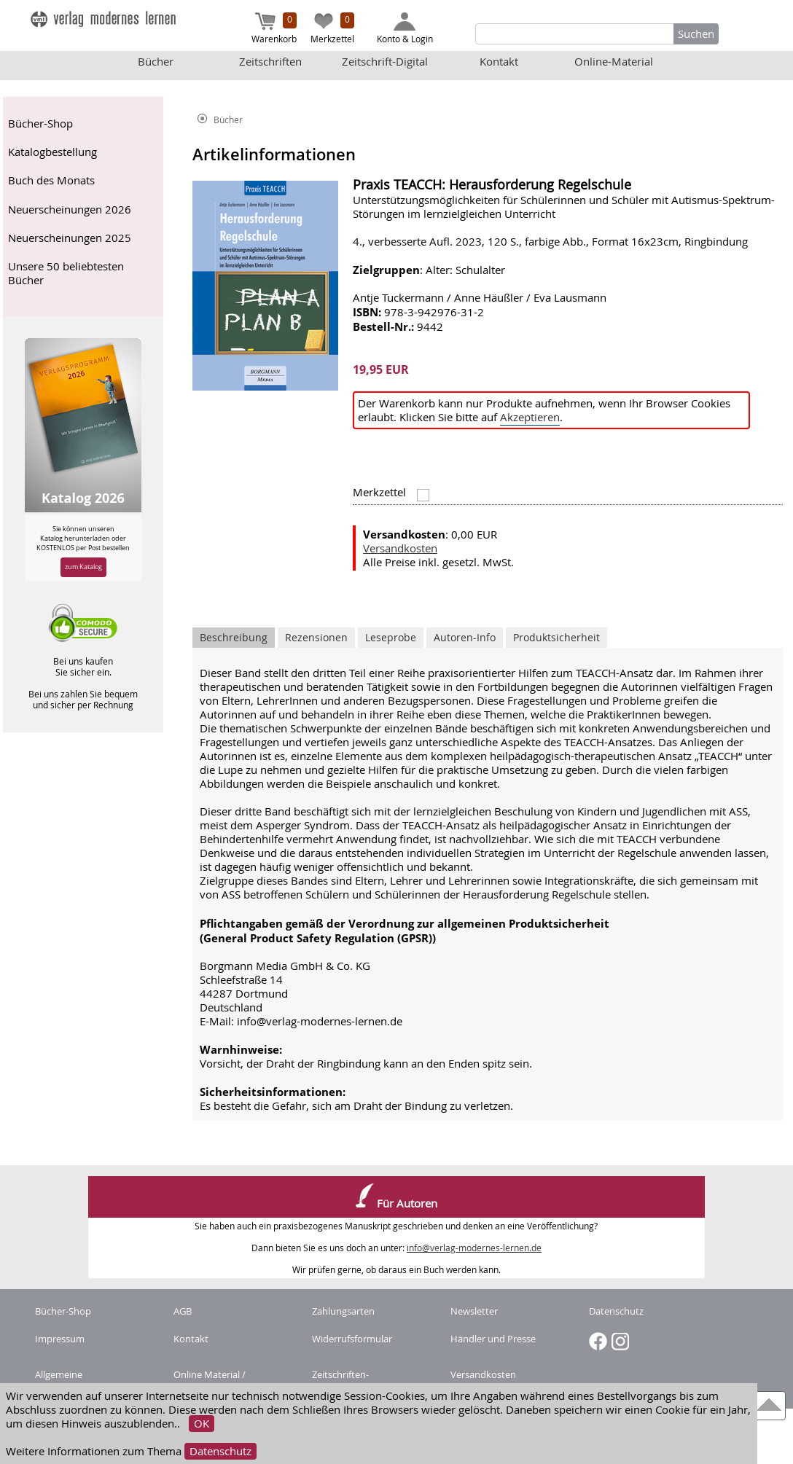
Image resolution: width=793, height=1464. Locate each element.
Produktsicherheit (556, 637)
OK (201, 1423)
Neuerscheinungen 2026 (69, 209)
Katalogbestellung (52, 152)
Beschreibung (233, 637)
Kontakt (499, 61)
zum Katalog (83, 566)
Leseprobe (390, 637)
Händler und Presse (493, 1338)
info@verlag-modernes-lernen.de (474, 1247)
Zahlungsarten (343, 1311)
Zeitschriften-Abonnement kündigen (362, 1381)
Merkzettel (332, 28)
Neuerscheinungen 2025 (69, 238)
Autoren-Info (465, 637)
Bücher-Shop (40, 123)
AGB (182, 1311)
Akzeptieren (530, 417)
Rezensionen (316, 637)
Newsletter (474, 1311)
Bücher (155, 61)
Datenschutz (220, 1451)
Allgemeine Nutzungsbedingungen (85, 1381)
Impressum (60, 1338)
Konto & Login (405, 28)
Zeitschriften (270, 61)
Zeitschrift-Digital (385, 61)
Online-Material (613, 61)
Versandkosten (400, 548)
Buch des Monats (51, 180)
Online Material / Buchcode (209, 1381)
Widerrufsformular (352, 1338)
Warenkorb (274, 28)
